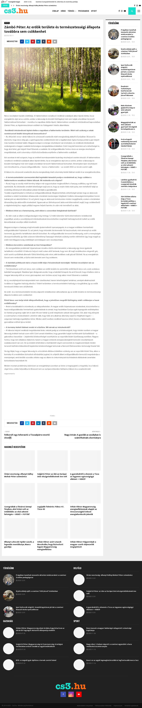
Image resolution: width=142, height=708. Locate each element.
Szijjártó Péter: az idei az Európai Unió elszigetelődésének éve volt (52, 475)
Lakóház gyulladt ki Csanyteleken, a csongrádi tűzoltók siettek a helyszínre (129, 183)
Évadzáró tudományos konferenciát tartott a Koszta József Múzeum (127, 91)
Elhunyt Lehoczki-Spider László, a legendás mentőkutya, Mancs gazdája (19, 544)
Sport (94, 11)
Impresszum (118, 706)
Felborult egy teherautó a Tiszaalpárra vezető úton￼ (27, 436)
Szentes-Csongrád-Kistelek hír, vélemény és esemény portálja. (57, 2)
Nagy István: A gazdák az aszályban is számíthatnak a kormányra (82, 436)
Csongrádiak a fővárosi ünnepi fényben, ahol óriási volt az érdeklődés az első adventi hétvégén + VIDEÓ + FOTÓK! (18, 510)
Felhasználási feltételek (103, 706)
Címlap (55, 11)
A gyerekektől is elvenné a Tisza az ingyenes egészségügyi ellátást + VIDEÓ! (84, 476)
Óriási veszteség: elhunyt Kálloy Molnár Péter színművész (36, 5)
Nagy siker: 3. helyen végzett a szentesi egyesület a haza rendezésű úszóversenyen (109, 645)
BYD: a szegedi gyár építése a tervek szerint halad (36, 660)
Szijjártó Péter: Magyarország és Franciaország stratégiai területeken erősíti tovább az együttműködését (39, 645)
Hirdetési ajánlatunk (131, 706)
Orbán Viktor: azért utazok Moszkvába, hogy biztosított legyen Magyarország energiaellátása (50, 545)
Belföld (7, 23)
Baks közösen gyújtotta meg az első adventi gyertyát (128, 109)
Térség (71, 11)
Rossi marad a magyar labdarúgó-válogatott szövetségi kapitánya (108, 629)
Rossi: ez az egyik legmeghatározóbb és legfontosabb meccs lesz (112, 660)
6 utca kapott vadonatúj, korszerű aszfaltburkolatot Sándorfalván (129, 143)
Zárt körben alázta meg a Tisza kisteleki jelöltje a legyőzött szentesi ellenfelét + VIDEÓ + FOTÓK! (129, 202)
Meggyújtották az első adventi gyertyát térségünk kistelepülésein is (129, 126)
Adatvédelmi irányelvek (85, 706)
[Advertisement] (52, 398)
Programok (83, 11)
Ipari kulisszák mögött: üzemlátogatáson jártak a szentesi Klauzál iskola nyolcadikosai (128, 71)
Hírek (63, 11)
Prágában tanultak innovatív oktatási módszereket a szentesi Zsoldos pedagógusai (128, 34)
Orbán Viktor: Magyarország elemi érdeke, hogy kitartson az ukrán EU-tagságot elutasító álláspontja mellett (40, 629)
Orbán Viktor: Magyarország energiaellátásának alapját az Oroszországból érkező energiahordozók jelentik (83, 510)
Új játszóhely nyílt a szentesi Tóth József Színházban (129, 51)
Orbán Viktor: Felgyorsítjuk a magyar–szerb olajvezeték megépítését (83, 544)
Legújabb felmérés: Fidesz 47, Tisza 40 (50, 508)
